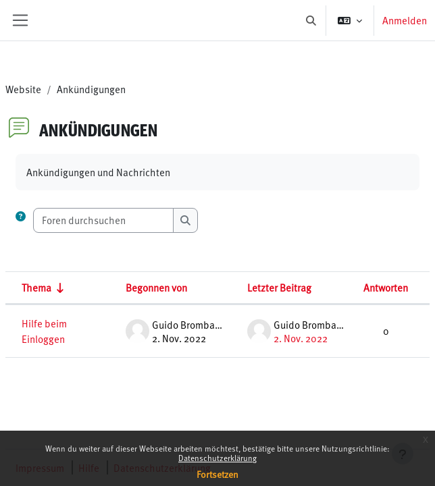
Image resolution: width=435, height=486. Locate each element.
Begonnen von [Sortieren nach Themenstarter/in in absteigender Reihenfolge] (156, 287)
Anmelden (404, 20)
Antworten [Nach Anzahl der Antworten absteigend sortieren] (385, 287)
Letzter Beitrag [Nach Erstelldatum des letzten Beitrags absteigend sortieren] (279, 287)
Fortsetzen (217, 474)
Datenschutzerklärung (217, 457)
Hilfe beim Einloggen (44, 331)
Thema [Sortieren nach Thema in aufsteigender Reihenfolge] (36, 287)
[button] (312, 20)
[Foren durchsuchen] (103, 220)
